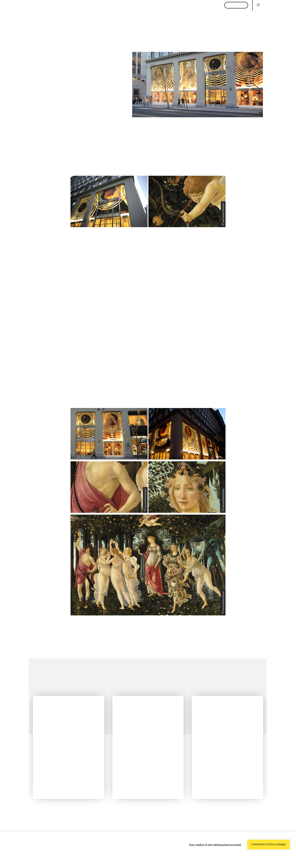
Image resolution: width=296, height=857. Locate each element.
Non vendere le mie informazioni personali (215, 844)
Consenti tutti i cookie (268, 844)
